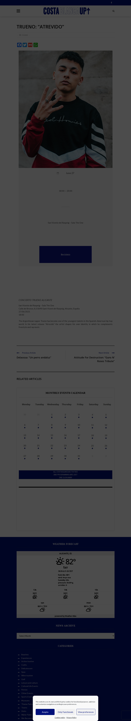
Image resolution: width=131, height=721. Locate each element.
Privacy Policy (71, 718)
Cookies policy (60, 718)
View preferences (86, 712)
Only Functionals (65, 712)
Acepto (45, 712)
